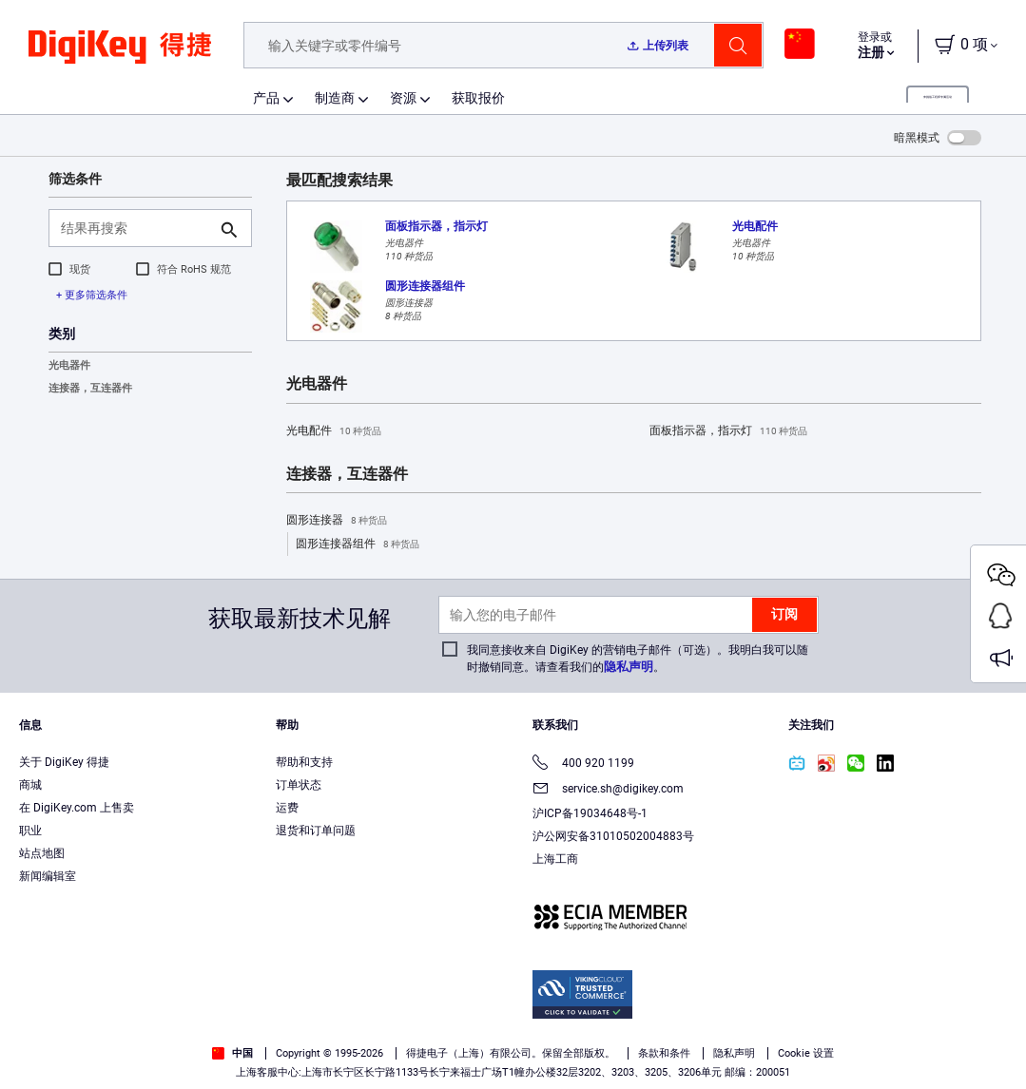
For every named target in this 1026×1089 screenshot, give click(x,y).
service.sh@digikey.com (608, 790)
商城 (30, 785)
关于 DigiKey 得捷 (64, 762)
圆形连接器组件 (357, 544)
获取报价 (478, 97)
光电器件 (69, 365)
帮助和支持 (304, 762)
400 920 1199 (583, 764)
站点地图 (42, 853)
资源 (403, 97)
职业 (30, 830)
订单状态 (298, 785)
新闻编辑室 (47, 876)
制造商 (335, 97)
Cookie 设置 (806, 1053)
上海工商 (555, 859)
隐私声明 (628, 666)
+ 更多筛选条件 (91, 295)
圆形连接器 (336, 520)
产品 (266, 97)
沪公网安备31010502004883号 (613, 836)
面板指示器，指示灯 (728, 431)
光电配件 (333, 431)
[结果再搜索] (135, 228)
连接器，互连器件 (90, 388)
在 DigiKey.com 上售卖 (76, 807)
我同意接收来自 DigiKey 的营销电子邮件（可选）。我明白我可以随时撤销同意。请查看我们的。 (637, 658)
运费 (287, 807)
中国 (232, 1053)
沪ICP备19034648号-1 (590, 813)
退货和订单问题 (316, 830)
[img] (120, 57)
